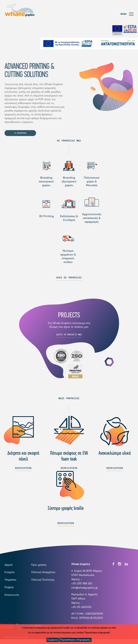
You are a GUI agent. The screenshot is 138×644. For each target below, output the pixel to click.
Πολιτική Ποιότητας (42, 581)
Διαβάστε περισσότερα (46, 167)
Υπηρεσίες (10, 581)
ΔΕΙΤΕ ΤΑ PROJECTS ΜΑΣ (69, 336)
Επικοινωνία (12, 596)
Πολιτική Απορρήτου (43, 573)
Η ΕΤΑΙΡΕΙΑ (20, 135)
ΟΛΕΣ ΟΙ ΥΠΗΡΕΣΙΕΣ (69, 278)
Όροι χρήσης (38, 566)
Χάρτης (75, 580)
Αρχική (8, 566)
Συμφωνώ (52, 640)
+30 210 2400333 (81, 608)
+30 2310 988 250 (81, 585)
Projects (9, 589)
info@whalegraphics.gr (84, 589)
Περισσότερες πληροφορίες (75, 640)
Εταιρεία (9, 573)
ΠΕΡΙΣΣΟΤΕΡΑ (23, 469)
